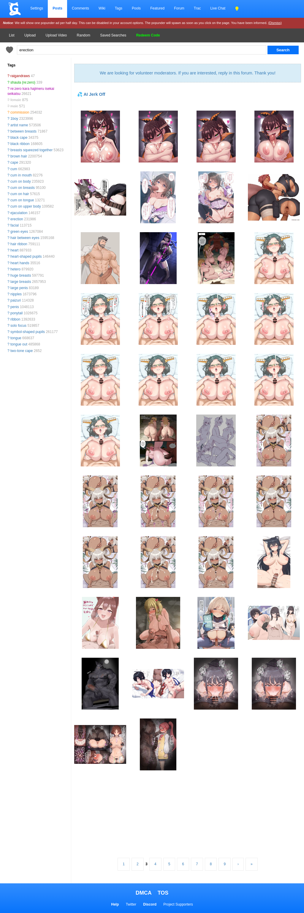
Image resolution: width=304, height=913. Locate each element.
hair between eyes (24, 238)
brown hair (18, 156)
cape (14, 162)
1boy (14, 119)
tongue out (18, 344)
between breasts (23, 131)
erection (16, 219)
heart (14, 250)
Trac (197, 8)
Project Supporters (178, 904)
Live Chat (217, 8)
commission (19, 112)
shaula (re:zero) (22, 82)
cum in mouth (21, 175)
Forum (179, 8)
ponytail (16, 313)
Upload (30, 35)
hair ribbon (18, 244)
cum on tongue (22, 200)
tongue (15, 338)
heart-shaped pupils (26, 256)
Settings (36, 8)
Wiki (102, 8)
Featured (157, 8)
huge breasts (20, 275)
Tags (118, 8)
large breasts (20, 282)
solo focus (18, 326)
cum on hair (19, 194)
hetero (15, 269)
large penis (19, 288)
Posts (57, 8)
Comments (80, 8)
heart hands (19, 263)
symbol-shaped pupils (27, 332)
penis (14, 307)
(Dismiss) (275, 23)
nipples (16, 294)
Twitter (131, 904)
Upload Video (56, 35)
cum (13, 169)
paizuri (15, 300)
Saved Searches (113, 35)
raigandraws (20, 76)
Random (83, 35)
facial (14, 225)
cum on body (20, 181)
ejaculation (18, 213)
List (12, 35)
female (15, 100)
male (14, 106)
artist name (19, 125)
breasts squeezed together (31, 150)
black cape (18, 138)
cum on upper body (25, 206)
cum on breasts (22, 188)
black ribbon (20, 144)
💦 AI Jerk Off (91, 94)
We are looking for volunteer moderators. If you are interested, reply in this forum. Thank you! (188, 73)
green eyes (19, 232)
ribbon (15, 319)
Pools (136, 8)
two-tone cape (21, 351)
